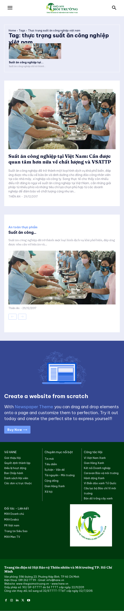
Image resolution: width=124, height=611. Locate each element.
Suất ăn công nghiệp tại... (26, 62)
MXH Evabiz (11, 519)
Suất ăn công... (22, 232)
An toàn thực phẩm (22, 227)
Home (12, 30)
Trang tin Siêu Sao (16, 531)
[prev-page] (12, 317)
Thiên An (14, 196)
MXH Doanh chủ (14, 513)
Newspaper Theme (34, 406)
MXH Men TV (12, 536)
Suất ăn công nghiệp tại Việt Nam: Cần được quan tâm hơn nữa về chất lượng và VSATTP (59, 159)
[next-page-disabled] (22, 317)
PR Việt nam (11, 525)
